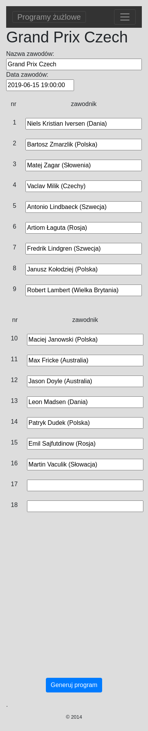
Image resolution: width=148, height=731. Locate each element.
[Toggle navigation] (125, 17)
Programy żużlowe (49, 17)
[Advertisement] (72, 603)
